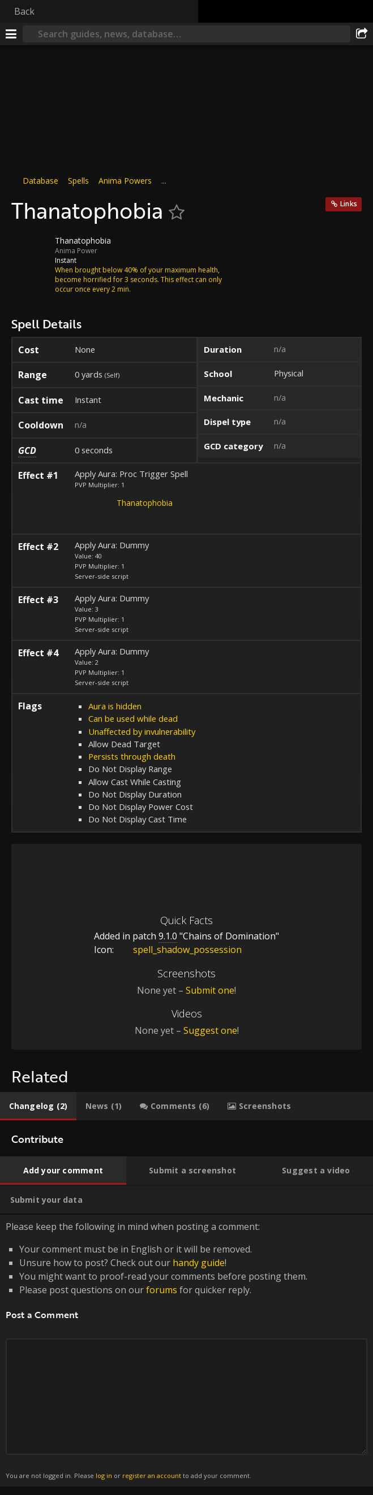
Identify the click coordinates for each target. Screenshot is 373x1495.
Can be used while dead (133, 718)
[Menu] (11, 34)
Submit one (210, 990)
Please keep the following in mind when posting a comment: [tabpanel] (186, 1350)
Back (24, 11)
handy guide (199, 1262)
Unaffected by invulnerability (141, 731)
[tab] (38, 1106)
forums (161, 1290)
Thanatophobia (145, 502)
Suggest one (210, 1030)
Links (348, 204)
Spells (78, 180)
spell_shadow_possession (179, 949)
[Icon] (30, 249)
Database (40, 180)
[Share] (361, 34)
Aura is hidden (115, 706)
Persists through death (131, 756)
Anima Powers (125, 180)
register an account (151, 1475)
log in (104, 1475)
